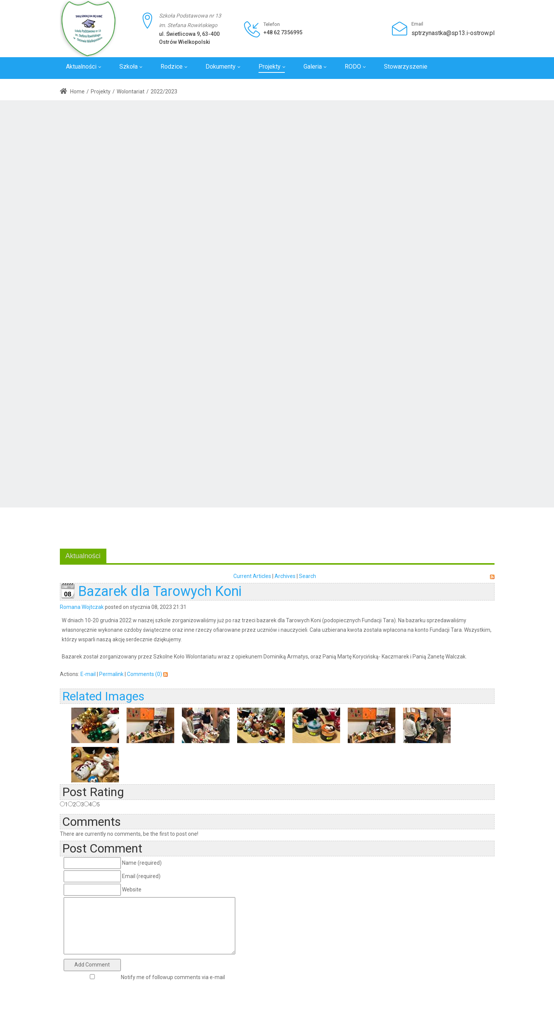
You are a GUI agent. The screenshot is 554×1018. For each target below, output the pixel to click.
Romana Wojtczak (82, 607)
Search (307, 576)
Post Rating (93, 792)
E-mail (88, 674)
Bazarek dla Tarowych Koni (160, 591)
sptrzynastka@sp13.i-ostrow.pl (453, 33)
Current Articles (252, 576)
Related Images (103, 696)
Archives (285, 576)
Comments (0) (144, 674)
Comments (91, 821)
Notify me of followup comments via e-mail (173, 977)
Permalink (111, 674)
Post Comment (102, 848)
